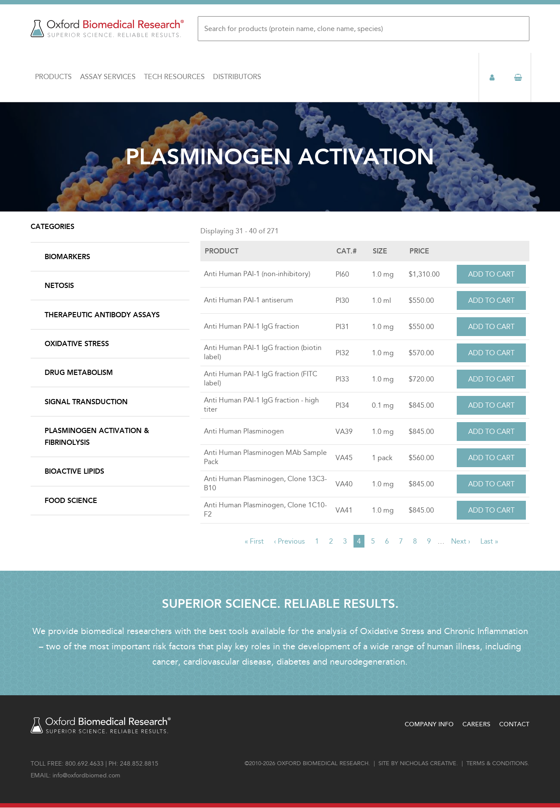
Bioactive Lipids (74, 471)
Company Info (429, 724)
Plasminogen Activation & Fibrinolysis (97, 437)
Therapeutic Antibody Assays (102, 315)
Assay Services (108, 77)
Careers (476, 724)
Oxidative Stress (77, 344)
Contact (514, 724)
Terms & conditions (497, 763)
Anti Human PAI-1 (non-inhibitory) (257, 274)
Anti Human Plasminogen (244, 431)
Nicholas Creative (428, 763)
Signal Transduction (86, 402)
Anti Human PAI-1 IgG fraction (251, 326)
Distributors (237, 77)
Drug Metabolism (79, 372)
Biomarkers (67, 257)
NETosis (59, 285)
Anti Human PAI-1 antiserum (248, 300)
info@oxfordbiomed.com (86, 775)
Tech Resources (174, 77)
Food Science (71, 500)
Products (53, 77)
